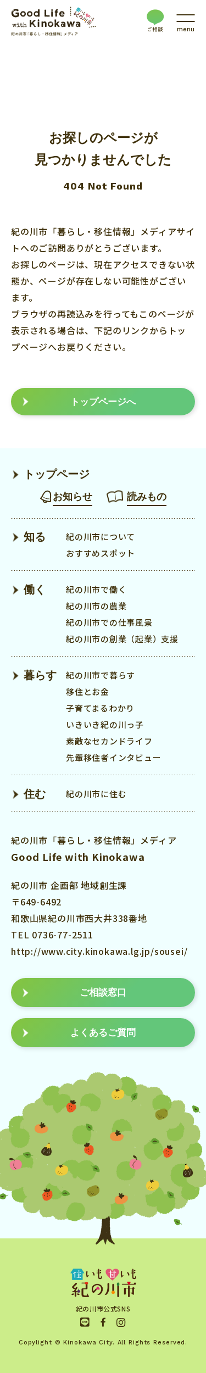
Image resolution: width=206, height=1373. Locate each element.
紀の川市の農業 (96, 606)
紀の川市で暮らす (100, 675)
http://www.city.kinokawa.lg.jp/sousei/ (99, 951)
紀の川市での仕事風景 (109, 622)
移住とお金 (87, 691)
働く (35, 589)
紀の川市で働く (96, 589)
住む (35, 794)
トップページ (57, 474)
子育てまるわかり (100, 708)
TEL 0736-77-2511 (52, 934)
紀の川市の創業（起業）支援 (122, 638)
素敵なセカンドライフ (109, 741)
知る (35, 537)
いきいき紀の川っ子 (105, 724)
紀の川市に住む (96, 793)
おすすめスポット (100, 553)
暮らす (40, 675)
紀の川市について (100, 536)
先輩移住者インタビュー (113, 757)
